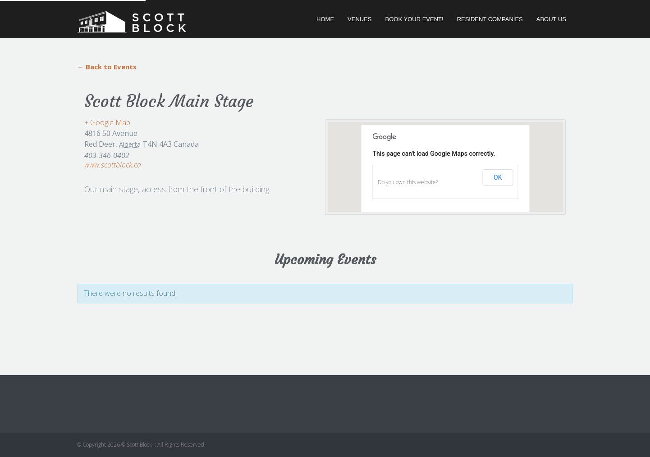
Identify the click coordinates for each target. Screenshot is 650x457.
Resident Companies (490, 19)
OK (498, 177)
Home (325, 19)
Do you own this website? (408, 182)
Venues (359, 19)
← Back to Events (107, 66)
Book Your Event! (414, 19)
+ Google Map (107, 122)
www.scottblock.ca (112, 165)
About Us (551, 19)
